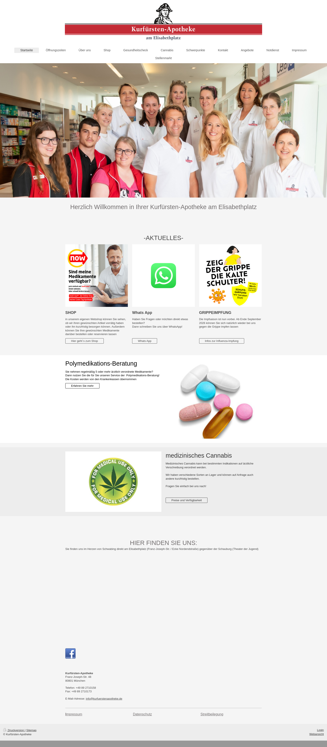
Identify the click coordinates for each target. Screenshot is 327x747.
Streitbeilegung (211, 714)
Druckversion (14, 730)
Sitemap (31, 730)
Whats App (144, 341)
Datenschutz (142, 714)
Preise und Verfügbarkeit (186, 500)
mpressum (74, 714)
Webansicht (316, 734)
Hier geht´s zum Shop (84, 341)
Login (320, 730)
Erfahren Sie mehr (82, 385)
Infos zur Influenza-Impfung (222, 341)
